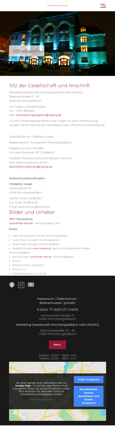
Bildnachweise (50, 303)
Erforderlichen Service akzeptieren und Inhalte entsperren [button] (88, 396)
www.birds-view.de (21, 223)
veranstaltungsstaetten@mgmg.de (38, 115)
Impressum (45, 299)
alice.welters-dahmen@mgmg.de (30, 166)
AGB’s (71, 303)
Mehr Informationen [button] (41, 399)
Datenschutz (66, 299)
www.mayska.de (42, 248)
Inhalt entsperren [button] (88, 379)
